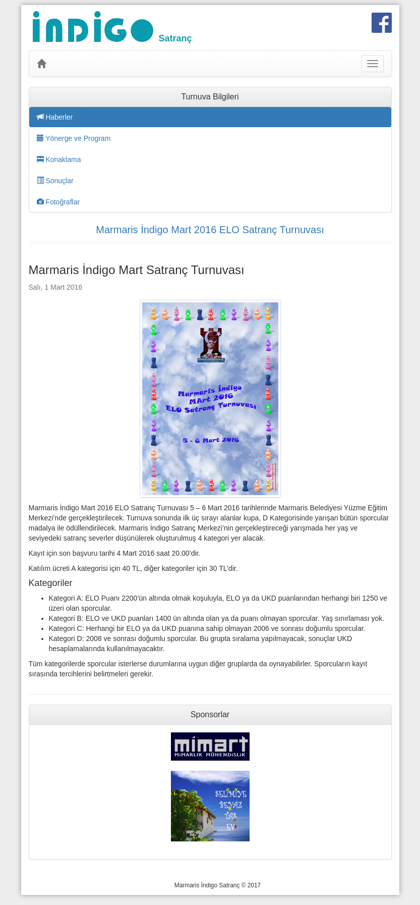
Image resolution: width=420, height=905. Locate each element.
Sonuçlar (55, 181)
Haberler (55, 117)
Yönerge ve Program (74, 138)
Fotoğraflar (58, 202)
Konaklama (59, 159)
